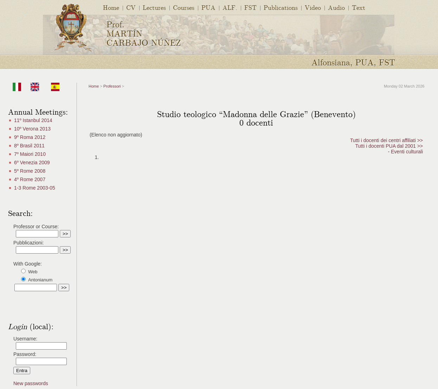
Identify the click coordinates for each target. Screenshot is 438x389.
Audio (336, 7)
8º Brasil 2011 (29, 145)
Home (111, 7)
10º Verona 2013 (32, 129)
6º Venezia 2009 (32, 162)
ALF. (230, 7)
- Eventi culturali (405, 151)
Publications (281, 7)
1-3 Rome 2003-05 (34, 188)
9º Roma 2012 (29, 137)
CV (131, 7)
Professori (112, 86)
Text (358, 7)
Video (313, 7)
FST (250, 7)
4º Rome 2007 (29, 179)
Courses (183, 7)
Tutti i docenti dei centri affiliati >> (386, 140)
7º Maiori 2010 (30, 154)
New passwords (30, 383)
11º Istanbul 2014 (33, 120)
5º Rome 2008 (29, 171)
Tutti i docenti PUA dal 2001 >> (389, 146)
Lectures (154, 7)
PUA (208, 7)
